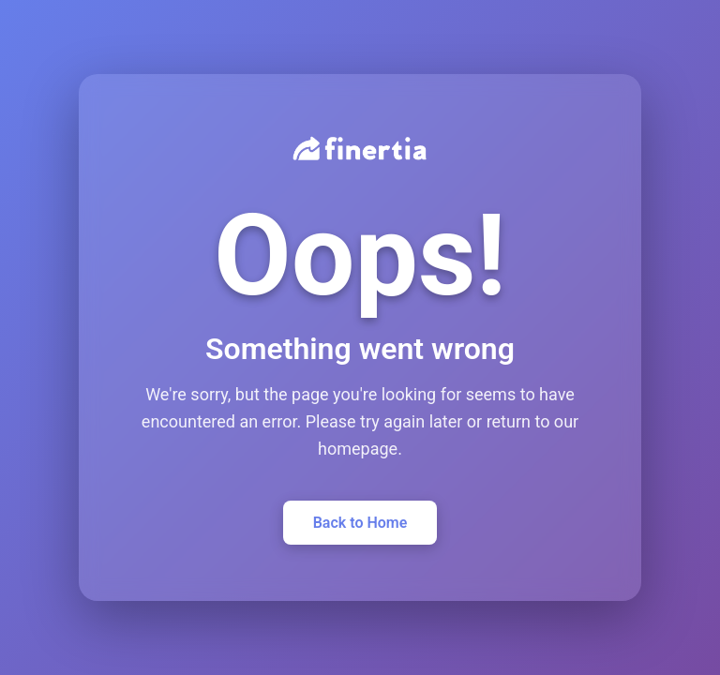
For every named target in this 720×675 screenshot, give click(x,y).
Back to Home (360, 523)
